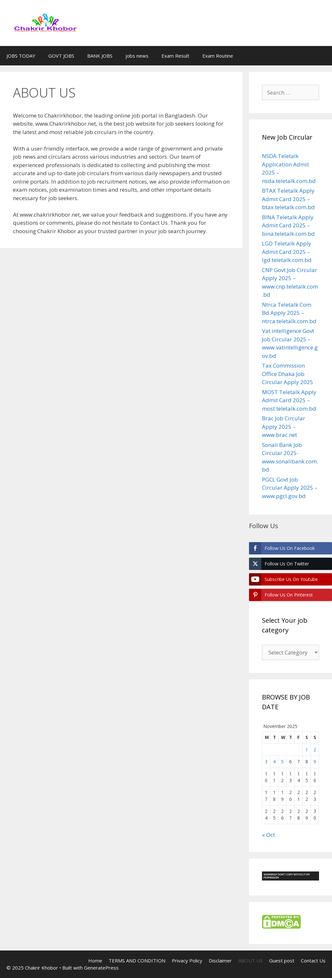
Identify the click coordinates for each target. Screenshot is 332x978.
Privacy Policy (187, 960)
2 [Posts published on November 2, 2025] (315, 749)
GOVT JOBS (61, 55)
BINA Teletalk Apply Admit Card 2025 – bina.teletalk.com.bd (288, 225)
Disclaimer (220, 960)
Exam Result (175, 55)
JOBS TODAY (20, 55)
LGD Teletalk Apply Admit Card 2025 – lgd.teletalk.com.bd (287, 252)
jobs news (136, 55)
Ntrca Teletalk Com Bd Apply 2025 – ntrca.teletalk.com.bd (289, 313)
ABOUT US (250, 960)
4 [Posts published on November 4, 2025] (274, 761)
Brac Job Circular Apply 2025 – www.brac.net (283, 426)
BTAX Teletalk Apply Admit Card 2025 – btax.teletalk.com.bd (288, 199)
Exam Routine (217, 55)
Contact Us (313, 960)
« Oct (268, 834)
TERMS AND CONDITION (137, 960)
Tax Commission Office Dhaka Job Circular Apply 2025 (287, 374)
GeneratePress (101, 967)
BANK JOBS (100, 55)
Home (95, 960)
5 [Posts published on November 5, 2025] (282, 761)
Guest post (281, 960)
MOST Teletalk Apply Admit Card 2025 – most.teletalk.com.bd (289, 400)
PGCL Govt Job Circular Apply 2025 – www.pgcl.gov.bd (289, 488)
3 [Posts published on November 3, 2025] (266, 761)
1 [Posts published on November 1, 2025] (306, 749)
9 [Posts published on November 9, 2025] (315, 761)
